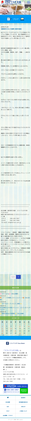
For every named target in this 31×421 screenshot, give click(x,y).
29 (20, 333)
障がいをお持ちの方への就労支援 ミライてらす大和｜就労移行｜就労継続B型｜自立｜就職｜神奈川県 (11, 2)
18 (2, 331)
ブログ (7, 411)
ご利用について (23, 411)
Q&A (8, 406)
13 (11, 328)
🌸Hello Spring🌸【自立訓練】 (9, 294)
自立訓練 (8, 402)
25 (2, 333)
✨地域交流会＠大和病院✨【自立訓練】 (12, 313)
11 (2, 328)
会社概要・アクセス (8, 415)
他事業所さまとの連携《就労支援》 (11, 29)
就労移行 (23, 397)
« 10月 (2, 335)
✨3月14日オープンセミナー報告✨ (11, 304)
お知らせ (23, 406)
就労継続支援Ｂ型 (23, 402)
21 (15, 331)
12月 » (20, 335)
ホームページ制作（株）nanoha (15, 419)
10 (29, 326)
